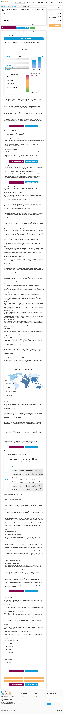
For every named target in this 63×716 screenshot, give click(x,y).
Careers (46, 2)
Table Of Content (35, 32)
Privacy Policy (36, 697)
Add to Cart (55, 25)
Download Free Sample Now (8, 27)
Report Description (12, 32)
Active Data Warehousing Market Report (33, 678)
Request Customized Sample (23, 27)
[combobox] (57, 11)
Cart (59, 7)
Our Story (30, 2)
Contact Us (51, 2)
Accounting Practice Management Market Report (13, 678)
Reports (35, 2)
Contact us (23, 704)
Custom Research (41, 2)
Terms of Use (36, 699)
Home (2, 6)
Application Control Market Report (13, 682)
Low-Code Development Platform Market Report (34, 682)
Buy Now (33, 27)
